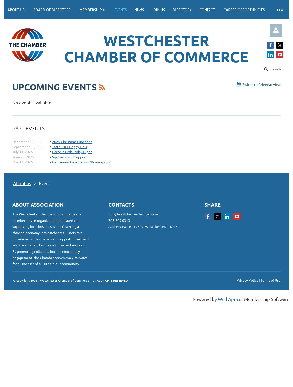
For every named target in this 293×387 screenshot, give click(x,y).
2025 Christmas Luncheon (72, 141)
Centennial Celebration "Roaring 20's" (81, 162)
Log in (276, 30)
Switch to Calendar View (262, 84)
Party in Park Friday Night (72, 151)
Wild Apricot (230, 299)
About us (22, 183)
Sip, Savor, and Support (69, 157)
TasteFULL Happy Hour (69, 147)
